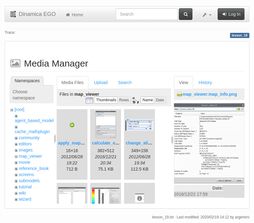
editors (25, 143)
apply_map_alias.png (80, 142)
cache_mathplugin (32, 131)
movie (24, 162)
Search (125, 82)
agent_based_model (34, 120)
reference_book (34, 168)
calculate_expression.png (118, 142)
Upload (100, 82)
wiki (22, 192)
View (183, 82)
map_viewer (30, 156)
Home (74, 14)
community (29, 137)
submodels (29, 180)
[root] (19, 109)
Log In (231, 14)
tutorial (25, 186)
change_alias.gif (142, 142)
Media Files (73, 82)
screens (26, 174)
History (205, 82)
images (26, 150)
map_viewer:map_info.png (210, 94)
